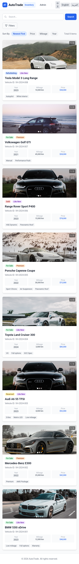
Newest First (19, 34)
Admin (43, 5)
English (65, 5)
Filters (10, 25)
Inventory (29, 5)
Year (54, 34)
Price (32, 34)
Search (71, 17)
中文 (58, 5)
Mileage (43, 34)
